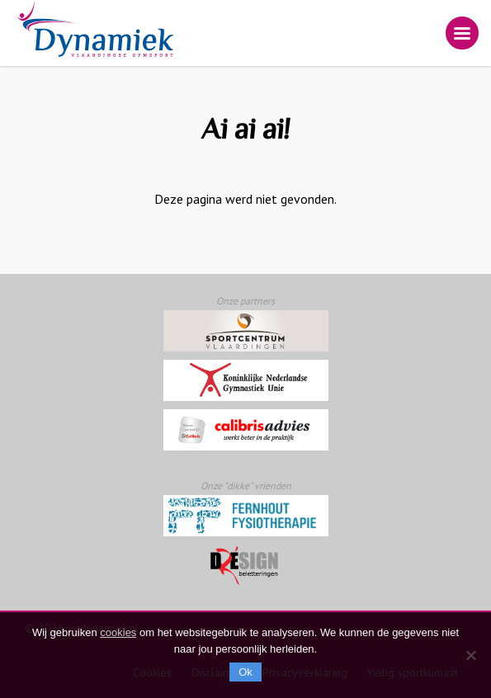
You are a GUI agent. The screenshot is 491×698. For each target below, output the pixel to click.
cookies (118, 632)
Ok (245, 672)
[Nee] (470, 655)
